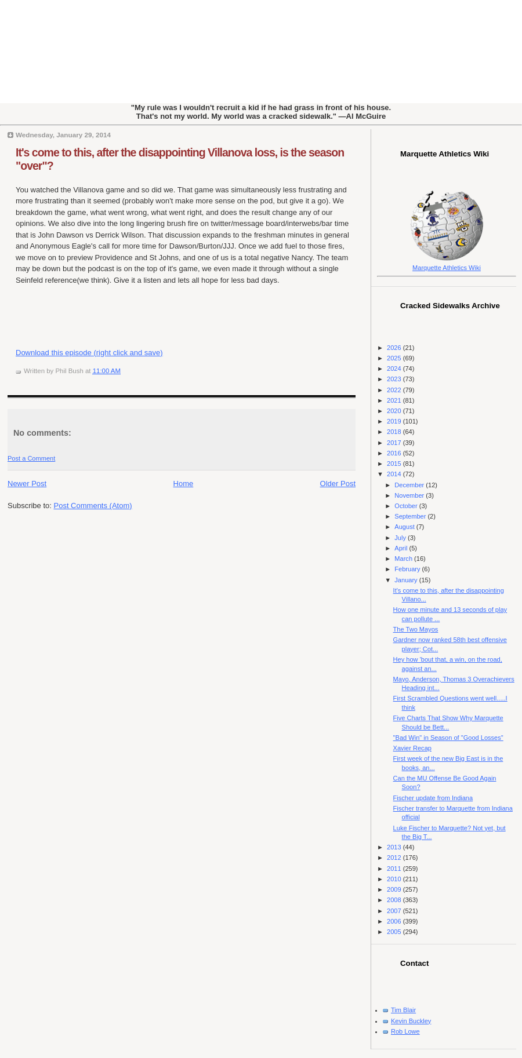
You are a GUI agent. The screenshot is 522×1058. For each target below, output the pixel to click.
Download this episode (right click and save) (89, 352)
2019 (395, 421)
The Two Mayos (415, 629)
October (406, 505)
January (406, 580)
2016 (395, 453)
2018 (395, 431)
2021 (395, 400)
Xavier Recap (412, 748)
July (401, 537)
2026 (395, 347)
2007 (395, 910)
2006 (395, 921)
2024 (395, 368)
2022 (395, 389)
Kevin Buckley (411, 1020)
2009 (395, 889)
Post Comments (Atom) (93, 505)
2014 (395, 473)
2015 (395, 463)
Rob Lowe (405, 1031)
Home (183, 483)
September (410, 516)
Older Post (338, 483)
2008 (395, 899)
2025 (395, 358)
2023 (395, 378)
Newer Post (27, 483)
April (401, 548)
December (410, 484)
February (408, 569)
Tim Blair (403, 1009)
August (405, 526)
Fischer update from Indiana (433, 797)
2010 (395, 878)
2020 (395, 410)
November (410, 495)
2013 (395, 847)
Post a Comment (31, 458)
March (404, 558)
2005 (395, 931)
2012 (395, 857)
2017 (395, 442)
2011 (395, 868)
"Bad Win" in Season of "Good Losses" (448, 737)
